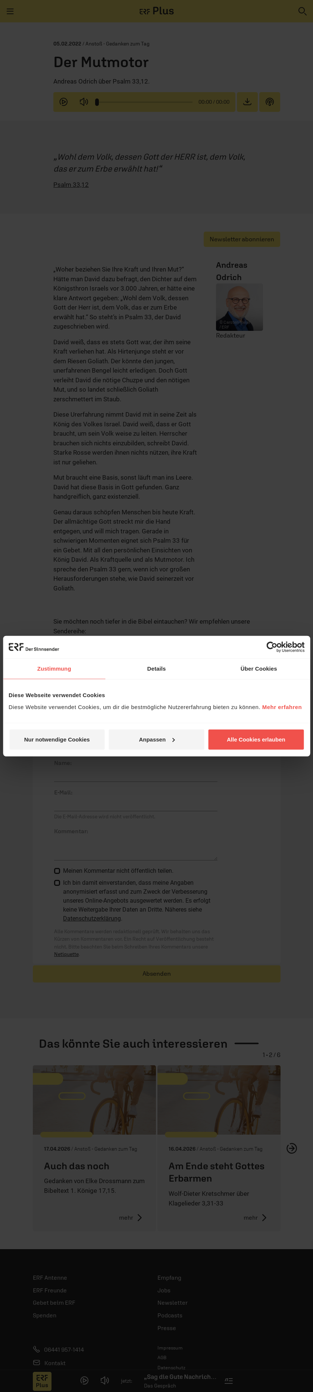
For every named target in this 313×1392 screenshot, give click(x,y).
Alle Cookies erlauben (256, 739)
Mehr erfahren (282, 706)
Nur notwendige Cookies (57, 739)
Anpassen (157, 739)
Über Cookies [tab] (259, 668)
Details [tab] (156, 668)
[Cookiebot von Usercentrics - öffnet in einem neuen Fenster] (271, 647)
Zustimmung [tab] (54, 668)
